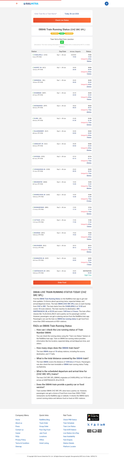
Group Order (44, 426)
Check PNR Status (70, 420)
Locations (43, 436)
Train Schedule (68, 423)
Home (18, 420)
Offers (41, 440)
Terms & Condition (22, 443)
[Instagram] (98, 424)
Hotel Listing (44, 443)
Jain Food (43, 433)
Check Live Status (62, 20)
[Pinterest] (104, 424)
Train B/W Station (69, 430)
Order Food (62, 282)
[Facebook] (91, 424)
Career (18, 433)
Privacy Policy (21, 440)
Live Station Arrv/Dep (71, 433)
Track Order (43, 423)
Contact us (20, 430)
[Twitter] (88, 424)
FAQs (17, 436)
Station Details (68, 443)
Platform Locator (69, 446)
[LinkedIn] (101, 424)
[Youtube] (95, 424)
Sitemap (19, 446)
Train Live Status (69, 426)
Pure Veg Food (44, 430)
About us (19, 423)
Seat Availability (69, 436)
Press (18, 426)
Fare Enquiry (68, 440)
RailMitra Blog (44, 420)
